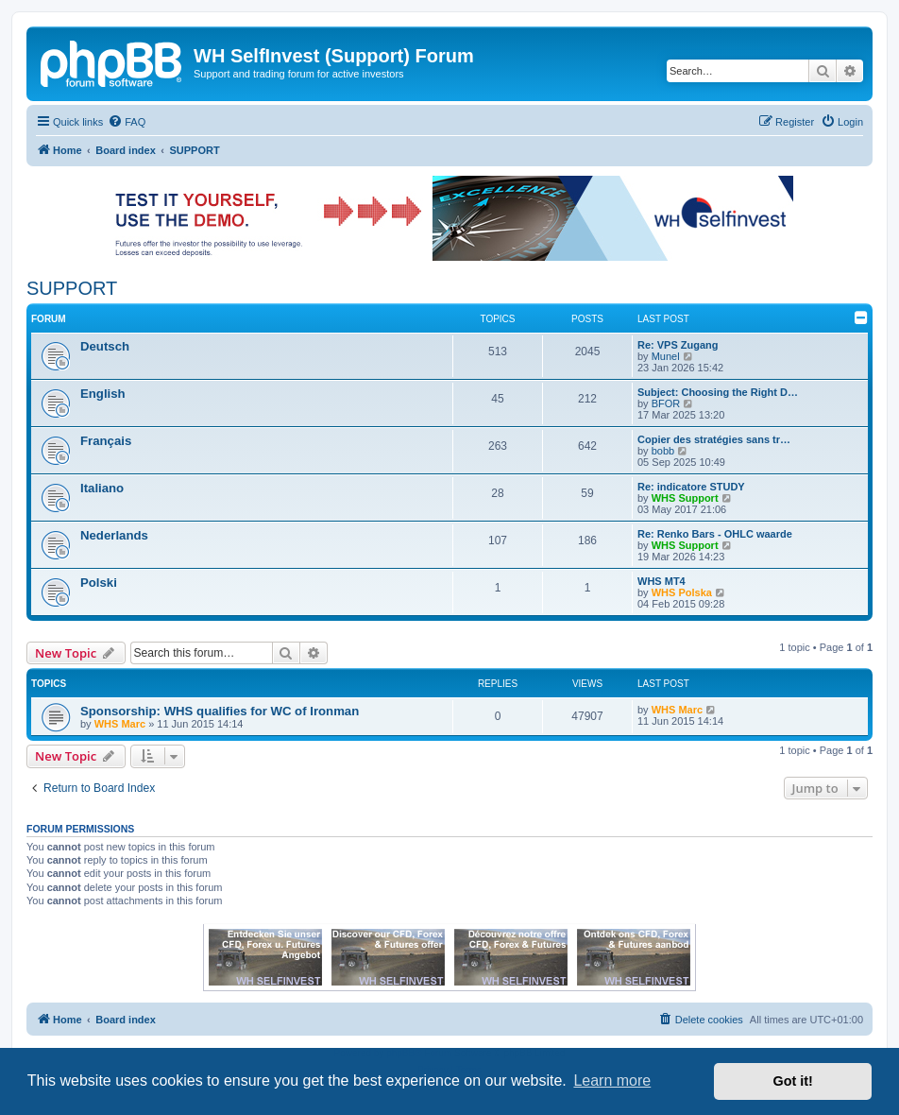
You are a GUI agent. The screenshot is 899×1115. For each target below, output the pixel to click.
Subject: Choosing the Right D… (717, 392)
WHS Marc (119, 723)
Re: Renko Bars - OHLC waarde (714, 534)
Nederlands (114, 535)
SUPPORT (71, 288)
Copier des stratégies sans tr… (713, 439)
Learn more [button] (612, 1080)
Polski (98, 582)
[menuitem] (126, 122)
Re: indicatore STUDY (691, 486)
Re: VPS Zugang (678, 345)
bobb (663, 450)
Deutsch (104, 346)
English (103, 393)
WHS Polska (682, 592)
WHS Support (685, 498)
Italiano (102, 488)
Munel (666, 356)
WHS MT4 (661, 581)
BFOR (666, 403)
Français (105, 441)
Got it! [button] (793, 1081)
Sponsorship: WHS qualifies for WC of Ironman (219, 711)
